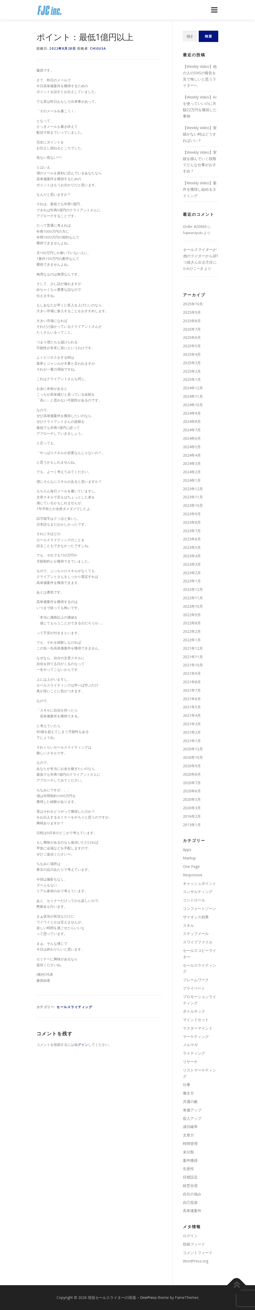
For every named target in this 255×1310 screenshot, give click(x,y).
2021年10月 (193, 664)
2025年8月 (192, 320)
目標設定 (190, 1177)
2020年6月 (192, 790)
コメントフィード (197, 1252)
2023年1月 (192, 580)
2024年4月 (192, 455)
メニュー (214, 9)
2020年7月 (192, 782)
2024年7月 (192, 429)
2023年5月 (192, 547)
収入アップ (192, 1118)
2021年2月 (192, 732)
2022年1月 (192, 639)
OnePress (148, 1297)
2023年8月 (192, 522)
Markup (189, 857)
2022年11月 (193, 597)
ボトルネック (194, 1011)
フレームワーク (196, 979)
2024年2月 (192, 471)
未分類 (188, 1151)
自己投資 (190, 1202)
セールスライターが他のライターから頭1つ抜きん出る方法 (200, 256)
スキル (188, 925)
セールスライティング (74, 1007)
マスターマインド (197, 1028)
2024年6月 (192, 438)
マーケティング (196, 1036)
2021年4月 (192, 715)
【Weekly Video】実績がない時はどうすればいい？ (200, 134)
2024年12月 (193, 387)
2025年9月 (192, 312)
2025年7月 (192, 329)
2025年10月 (193, 303)
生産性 (188, 1168)
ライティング (194, 1053)
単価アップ (192, 1109)
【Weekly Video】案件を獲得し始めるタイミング (200, 189)
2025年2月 (192, 371)
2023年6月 (192, 538)
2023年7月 (192, 530)
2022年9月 (192, 614)
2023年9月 (192, 513)
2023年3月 (192, 564)
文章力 (188, 1135)
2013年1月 (192, 824)
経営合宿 (190, 1185)
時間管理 (190, 1143)
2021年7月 (192, 690)
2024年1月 (192, 480)
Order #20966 (195, 226)
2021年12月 (193, 648)
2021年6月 (192, 698)
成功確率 (190, 1126)
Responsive (192, 874)
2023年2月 (192, 572)
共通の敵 (190, 1101)
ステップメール (196, 933)
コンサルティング (197, 891)
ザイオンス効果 (196, 916)
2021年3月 (192, 723)
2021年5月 (192, 706)
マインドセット (196, 1019)
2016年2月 (192, 816)
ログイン (81, 1044)
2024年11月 (193, 396)
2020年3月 (192, 807)
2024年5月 (192, 446)
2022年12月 (193, 589)
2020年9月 (192, 765)
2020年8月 (192, 774)
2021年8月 (192, 681)
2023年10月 (193, 505)
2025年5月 (192, 345)
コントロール (194, 899)
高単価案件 (192, 1210)
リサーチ (190, 1061)
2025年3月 (192, 362)
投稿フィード (194, 1244)
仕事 (186, 1084)
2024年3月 (192, 463)
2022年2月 (192, 631)
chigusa (98, 48)
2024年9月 (192, 413)
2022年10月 (193, 606)
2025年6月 (192, 337)
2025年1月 (192, 379)
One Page (191, 866)
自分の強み (192, 1193)
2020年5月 (192, 799)
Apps (187, 849)
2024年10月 (193, 404)
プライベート (194, 988)
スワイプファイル (197, 941)
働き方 (188, 1093)
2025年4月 (192, 354)
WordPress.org (195, 1261)
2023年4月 (192, 555)
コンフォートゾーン (199, 908)
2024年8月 (192, 421)
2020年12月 (193, 748)
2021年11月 (193, 656)
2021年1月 (192, 740)
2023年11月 (193, 496)
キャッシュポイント (199, 883)
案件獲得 (190, 1160)
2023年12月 (193, 488)
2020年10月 (193, 757)
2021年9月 (192, 673)
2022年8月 (192, 622)
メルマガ (190, 1044)
